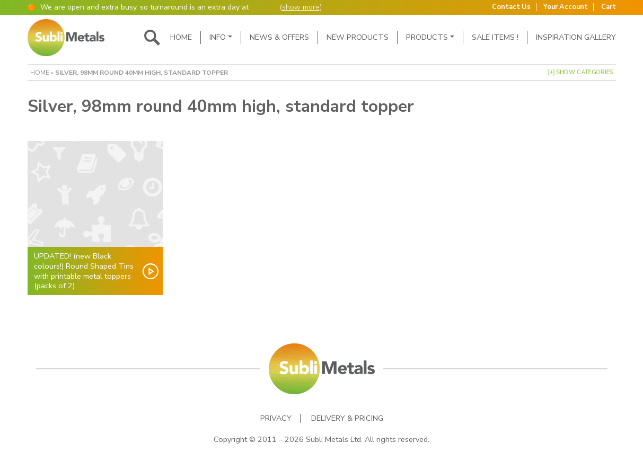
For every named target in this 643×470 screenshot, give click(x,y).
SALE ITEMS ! (495, 37)
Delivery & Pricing (347, 418)
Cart (608, 7)
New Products (358, 37)
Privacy (276, 418)
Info (217, 37)
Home (181, 37)
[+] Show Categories (580, 72)
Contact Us (511, 7)
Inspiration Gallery (576, 37)
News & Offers (279, 37)
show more (301, 7)
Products (427, 37)
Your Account (565, 7)
